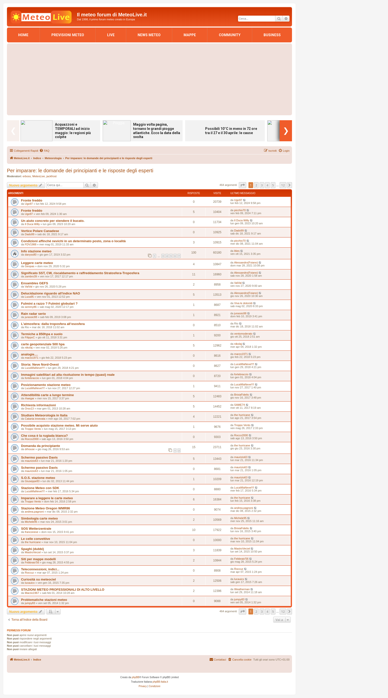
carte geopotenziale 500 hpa (43, 344)
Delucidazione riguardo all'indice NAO (50, 293)
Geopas (29, 266)
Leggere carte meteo (37, 263)
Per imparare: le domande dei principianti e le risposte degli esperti (80, 170)
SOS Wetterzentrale (36, 528)
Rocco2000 (32, 438)
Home (23, 35)
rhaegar (29, 398)
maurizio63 (31, 460)
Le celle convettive (35, 539)
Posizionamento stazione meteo (46, 385)
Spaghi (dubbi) (32, 549)
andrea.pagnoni (34, 511)
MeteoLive (38, 176)
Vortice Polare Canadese (40, 231)
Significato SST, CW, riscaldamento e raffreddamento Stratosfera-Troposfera (80, 273)
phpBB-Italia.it (160, 681)
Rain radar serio (33, 314)
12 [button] (283, 185)
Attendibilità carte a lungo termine (47, 395)
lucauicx (30, 582)
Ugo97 (29, 203)
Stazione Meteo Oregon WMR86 (45, 508)
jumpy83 (30, 603)
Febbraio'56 (32, 562)
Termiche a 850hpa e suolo (42, 334)
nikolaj (28, 347)
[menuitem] (44, 151)
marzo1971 (31, 357)
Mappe (190, 35)
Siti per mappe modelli (38, 559)
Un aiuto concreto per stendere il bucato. (52, 221)
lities (237, 250)
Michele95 (31, 521)
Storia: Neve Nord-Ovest (40, 364)
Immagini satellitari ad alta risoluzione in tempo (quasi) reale (68, 375)
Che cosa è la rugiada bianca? (44, 435)
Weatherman (242, 589)
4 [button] (267, 185)
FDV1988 (30, 244)
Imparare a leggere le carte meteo (47, 498)
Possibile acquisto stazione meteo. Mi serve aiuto (59, 425)
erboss (27, 176)
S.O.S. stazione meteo (38, 478)
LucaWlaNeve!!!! (35, 367)
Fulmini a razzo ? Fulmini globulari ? (49, 303)
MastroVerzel (33, 552)
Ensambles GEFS (34, 283)
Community (230, 35)
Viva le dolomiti (243, 303)
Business (272, 35)
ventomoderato (243, 333)
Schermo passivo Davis (39, 457)
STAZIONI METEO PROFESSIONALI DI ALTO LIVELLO (62, 589)
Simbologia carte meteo (39, 518)
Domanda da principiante (40, 446)
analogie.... (29, 354)
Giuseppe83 (32, 481)
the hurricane (242, 414)
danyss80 (30, 254)
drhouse (30, 449)
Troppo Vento (33, 428)
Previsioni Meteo (67, 35)
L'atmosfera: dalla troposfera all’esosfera (53, 324)
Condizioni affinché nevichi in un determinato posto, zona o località (73, 241)
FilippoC (30, 337)
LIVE (111, 35)
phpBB (135, 677)
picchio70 (239, 210)
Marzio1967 (32, 592)
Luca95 (29, 296)
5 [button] (273, 185)
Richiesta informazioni (38, 405)
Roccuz (29, 572)
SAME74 (239, 404)
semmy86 (31, 306)
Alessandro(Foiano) (246, 262)
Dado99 (29, 234)
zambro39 (31, 276)
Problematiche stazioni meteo (44, 600)
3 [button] (262, 185)
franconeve (31, 531)
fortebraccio (32, 378)
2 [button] (256, 185)
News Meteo (149, 35)
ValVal (28, 286)
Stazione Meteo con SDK (40, 488)
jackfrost (52, 176)
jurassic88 (31, 317)
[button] (242, 185)
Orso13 (29, 408)
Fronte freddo (31, 200)
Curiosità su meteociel (38, 579)
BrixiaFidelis (241, 394)
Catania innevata (35, 418)
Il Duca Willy (32, 224)
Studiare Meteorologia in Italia (44, 415)
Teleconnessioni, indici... (40, 569)
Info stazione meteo (36, 251)
